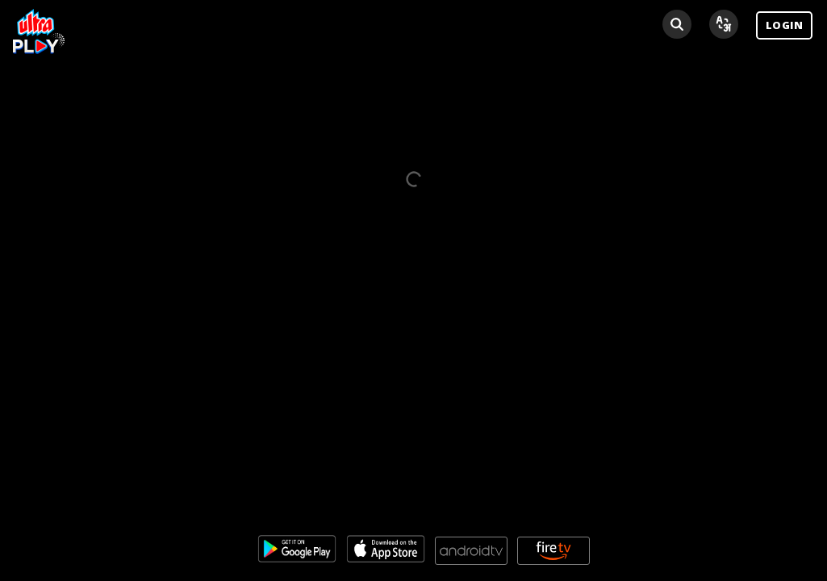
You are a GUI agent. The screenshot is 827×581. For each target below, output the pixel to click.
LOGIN (784, 25)
